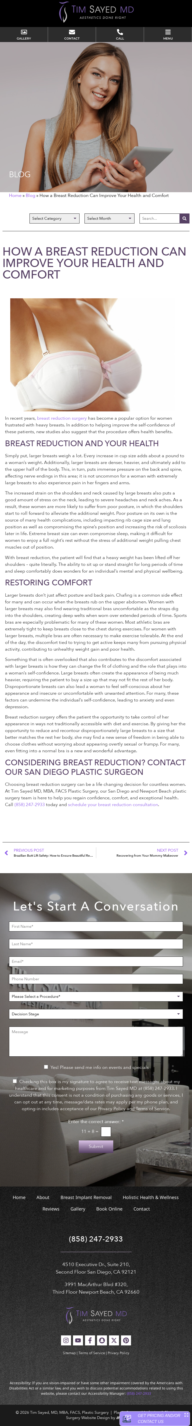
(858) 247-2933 (29, 805)
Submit (96, 1146)
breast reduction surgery (62, 418)
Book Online (109, 1209)
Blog (30, 195)
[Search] (185, 218)
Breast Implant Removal (86, 1197)
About (43, 1197)
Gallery (77, 1209)
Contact (142, 1209)
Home (15, 195)
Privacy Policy (118, 1353)
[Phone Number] (96, 979)
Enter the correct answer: (96, 1122)
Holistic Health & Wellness (151, 1197)
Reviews (51, 1209)
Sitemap (69, 1353)
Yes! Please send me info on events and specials (99, 1067)
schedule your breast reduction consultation (113, 805)
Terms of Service (91, 1353)
